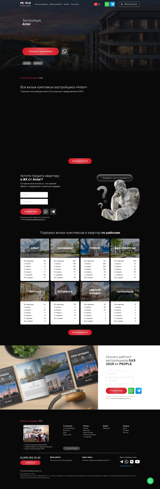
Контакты (66, 430)
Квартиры (86, 430)
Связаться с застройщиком (40, 51)
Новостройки (88, 432)
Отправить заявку (30, 211)
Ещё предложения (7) (80, 332)
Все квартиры (35, 261)
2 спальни (35, 266)
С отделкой (35, 274)
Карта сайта (67, 435)
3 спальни (35, 269)
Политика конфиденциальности (31, 471)
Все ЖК (27, 63)
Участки (125, 432)
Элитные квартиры (41, 4)
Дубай (28, 6)
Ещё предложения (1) (80, 161)
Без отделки (35, 277)
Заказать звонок (30, 462)
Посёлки (126, 430)
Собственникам (68, 428)
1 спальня (35, 263)
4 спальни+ (35, 272)
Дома (125, 428)
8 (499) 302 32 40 (30, 458)
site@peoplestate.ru (126, 466)
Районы (66, 4)
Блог (65, 432)
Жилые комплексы (55, 4)
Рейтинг (38, 63)
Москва (22, 6)
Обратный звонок (129, 4)
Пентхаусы (75, 4)
